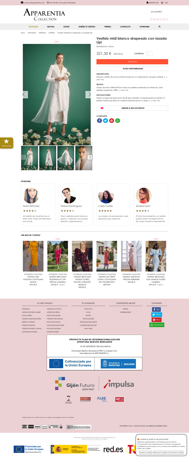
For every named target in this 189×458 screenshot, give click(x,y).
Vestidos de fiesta (53, 312)
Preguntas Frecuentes (88, 322)
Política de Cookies (144, 448)
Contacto (125, 26)
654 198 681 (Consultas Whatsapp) (61, 3)
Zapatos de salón (53, 322)
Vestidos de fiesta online (31, 312)
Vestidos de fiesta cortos (31, 328)
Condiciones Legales (88, 325)
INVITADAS (33, 26)
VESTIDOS (42, 33)
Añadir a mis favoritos (133, 108)
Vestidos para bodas (55, 319)
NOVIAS (50, 26)
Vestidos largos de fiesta (31, 319)
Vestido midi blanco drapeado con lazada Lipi (74, 33)
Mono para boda (54, 315)
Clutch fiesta (27, 315)
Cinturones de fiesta (29, 332)
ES (162, 3)
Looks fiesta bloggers (55, 325)
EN (167, 3)
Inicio (23, 33)
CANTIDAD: (139, 53)
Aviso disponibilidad (133, 68)
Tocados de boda (54, 328)
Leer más (100, 79)
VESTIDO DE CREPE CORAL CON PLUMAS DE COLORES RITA (107, 279)
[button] (159, 12)
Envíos (88, 315)
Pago (88, 312)
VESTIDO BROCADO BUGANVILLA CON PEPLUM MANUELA (57, 279)
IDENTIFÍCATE (152, 3)
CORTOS (51, 33)
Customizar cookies (176, 452)
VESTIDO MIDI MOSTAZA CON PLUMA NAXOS (33, 279)
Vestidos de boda (28, 325)
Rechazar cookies (160, 452)
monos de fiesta (53, 332)
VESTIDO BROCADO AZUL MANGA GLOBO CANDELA (155, 279)
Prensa (107, 26)
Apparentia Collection (33, 274)
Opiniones (144, 26)
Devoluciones (88, 319)
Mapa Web (88, 328)
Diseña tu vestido (87, 26)
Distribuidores (125, 312)
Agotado (132, 62)
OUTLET (66, 26)
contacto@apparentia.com (33, 3)
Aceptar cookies (145, 452)
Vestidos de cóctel (54, 309)
